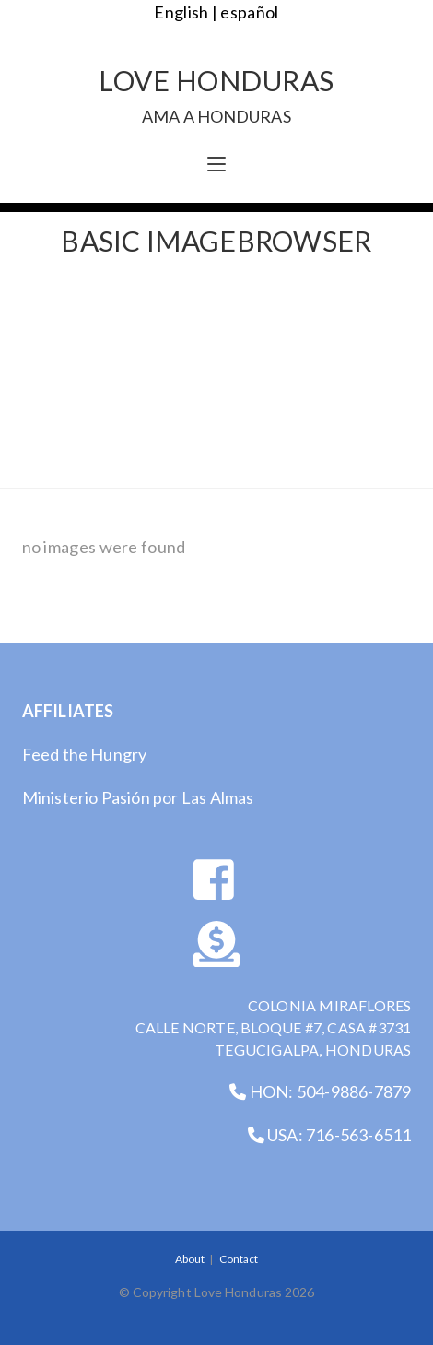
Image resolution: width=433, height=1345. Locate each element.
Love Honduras (216, 94)
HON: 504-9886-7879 (320, 1091)
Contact (238, 1259)
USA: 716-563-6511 (330, 1135)
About (190, 1259)
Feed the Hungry (84, 754)
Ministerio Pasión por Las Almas (138, 797)
